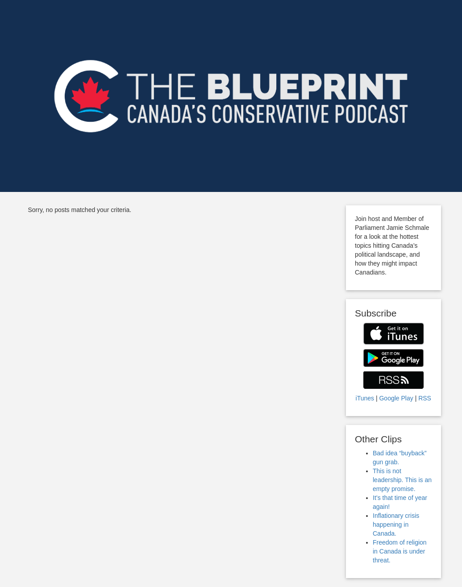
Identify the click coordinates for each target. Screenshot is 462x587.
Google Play (396, 398)
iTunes (365, 398)
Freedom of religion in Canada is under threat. (400, 551)
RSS (424, 398)
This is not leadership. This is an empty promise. (402, 479)
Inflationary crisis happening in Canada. (396, 524)
